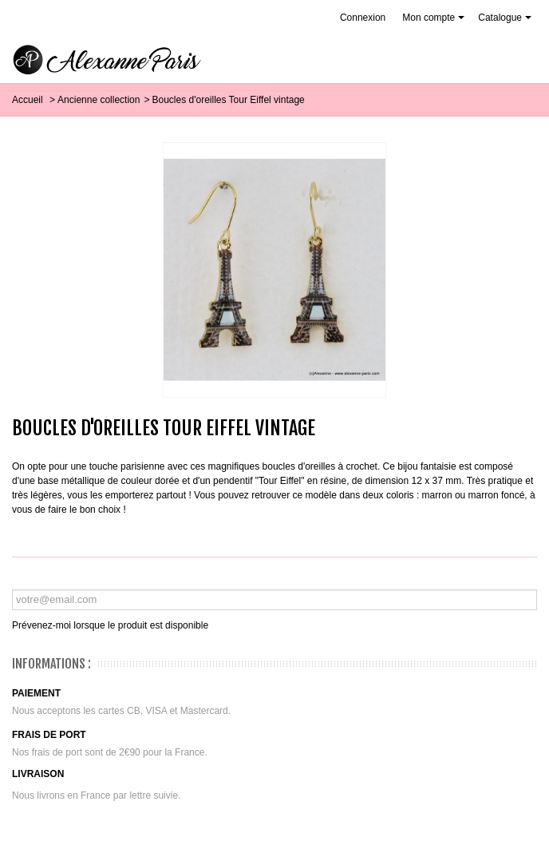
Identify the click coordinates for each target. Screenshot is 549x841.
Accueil (28, 99)
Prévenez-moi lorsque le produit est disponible (110, 625)
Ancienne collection (98, 99)
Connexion (362, 17)
